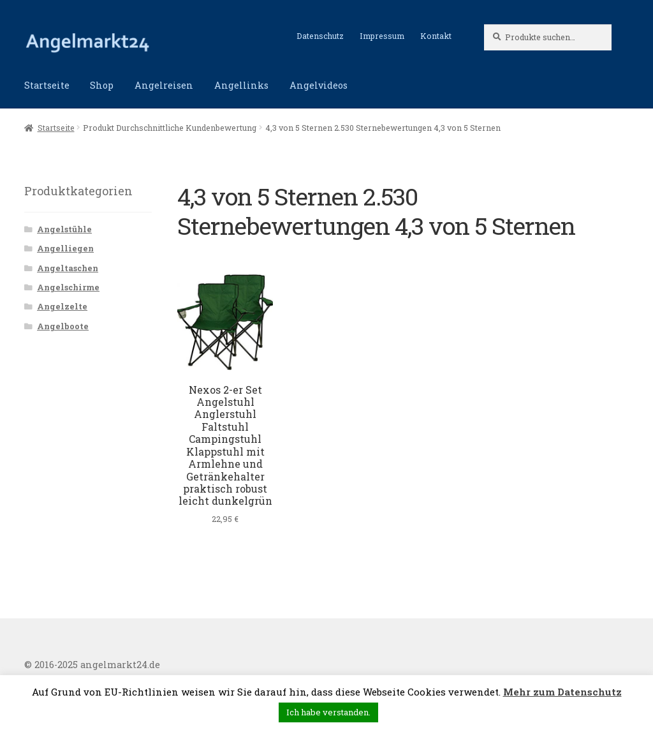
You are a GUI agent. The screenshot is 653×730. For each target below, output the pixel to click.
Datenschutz (320, 36)
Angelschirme (68, 287)
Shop (102, 85)
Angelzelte (62, 306)
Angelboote (63, 326)
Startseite (47, 85)
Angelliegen (65, 248)
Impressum (382, 36)
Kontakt (435, 36)
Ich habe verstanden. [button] (328, 712)
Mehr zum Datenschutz (562, 691)
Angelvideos (319, 85)
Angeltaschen (67, 268)
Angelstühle (64, 229)
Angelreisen (164, 85)
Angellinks (241, 85)
